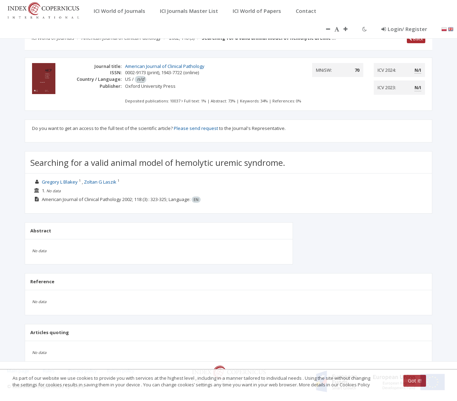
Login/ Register (404, 28)
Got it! (414, 380)
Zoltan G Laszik (100, 182)
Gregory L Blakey (60, 182)
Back (416, 39)
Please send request (196, 128)
